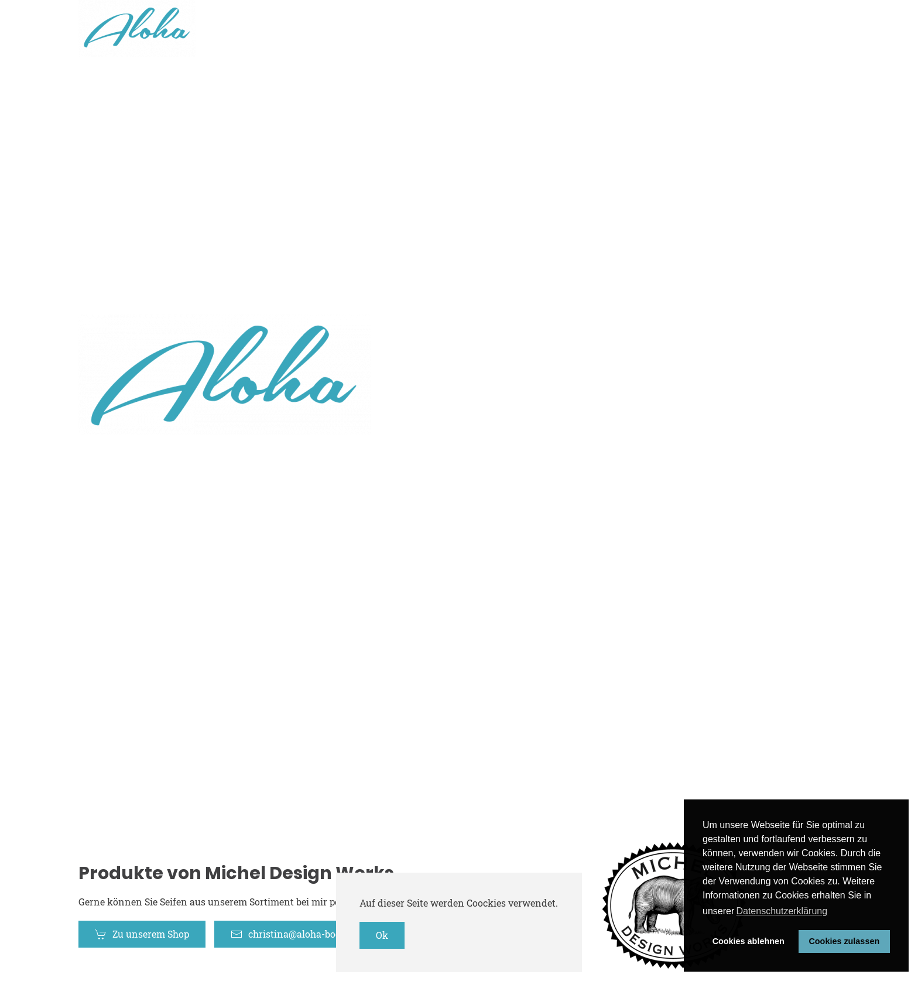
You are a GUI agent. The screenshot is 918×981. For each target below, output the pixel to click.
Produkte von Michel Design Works (236, 873)
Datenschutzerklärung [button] (781, 911)
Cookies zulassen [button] (844, 941)
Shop (718, 28)
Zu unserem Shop (142, 934)
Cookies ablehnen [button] (749, 941)
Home (664, 28)
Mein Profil (784, 28)
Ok (382, 935)
